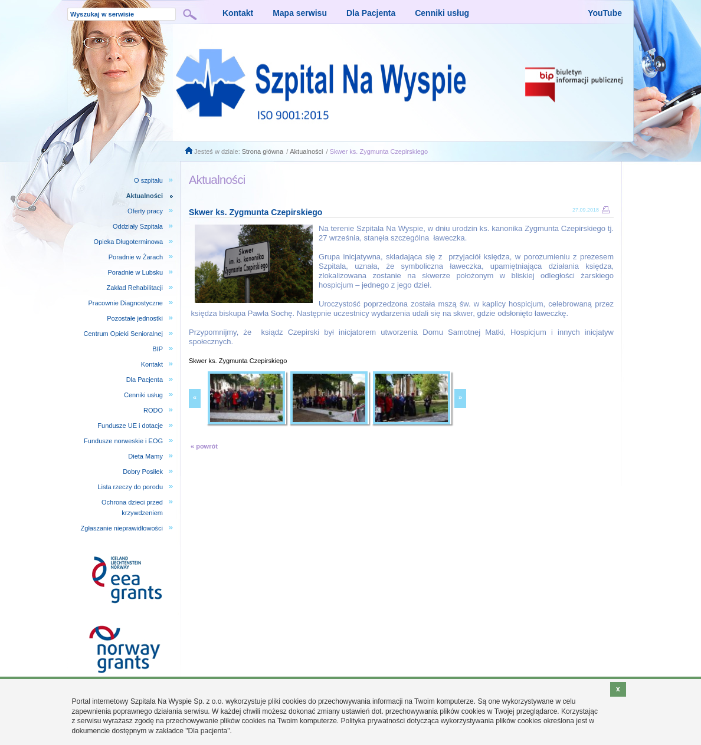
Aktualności (306, 151)
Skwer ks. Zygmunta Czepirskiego (379, 151)
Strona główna (262, 151)
